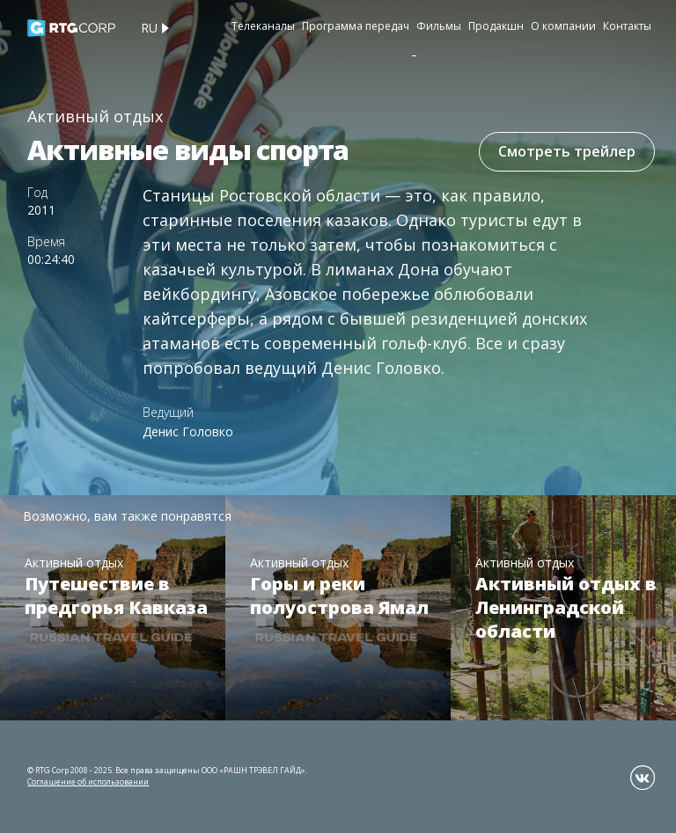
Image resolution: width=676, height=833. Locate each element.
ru (149, 27)
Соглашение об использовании (88, 781)
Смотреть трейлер (567, 151)
